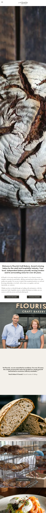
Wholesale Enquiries (34, 297)
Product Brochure (12, 297)
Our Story (23, 340)
